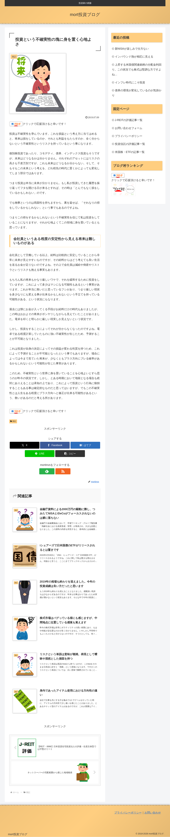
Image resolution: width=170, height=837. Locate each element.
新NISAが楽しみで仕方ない (132, 48)
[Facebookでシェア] (55, 445)
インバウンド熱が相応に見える (134, 56)
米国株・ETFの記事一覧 (130, 152)
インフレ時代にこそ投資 (130, 82)
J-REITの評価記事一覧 (129, 120)
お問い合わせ (152, 812)
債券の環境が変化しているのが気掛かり (136, 93)
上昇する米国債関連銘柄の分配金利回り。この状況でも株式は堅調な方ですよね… (136, 69)
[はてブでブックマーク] (85, 445)
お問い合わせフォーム (128, 128)
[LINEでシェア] (39, 453)
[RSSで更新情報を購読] (58, 471)
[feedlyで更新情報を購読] (51, 471)
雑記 (13, 421)
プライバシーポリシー (128, 136)
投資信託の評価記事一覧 (130, 143)
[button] (70, 453)
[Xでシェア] (24, 445)
